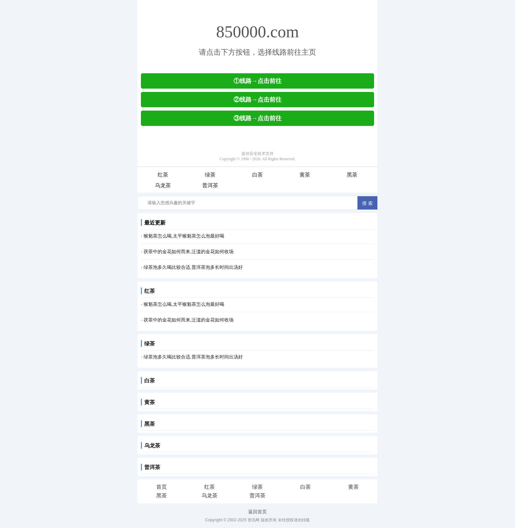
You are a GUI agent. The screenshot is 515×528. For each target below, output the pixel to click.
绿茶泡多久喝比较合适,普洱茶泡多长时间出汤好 (193, 267)
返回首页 (257, 511)
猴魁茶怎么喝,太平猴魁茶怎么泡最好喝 (184, 236)
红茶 (163, 175)
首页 (161, 487)
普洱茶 (210, 185)
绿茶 (210, 175)
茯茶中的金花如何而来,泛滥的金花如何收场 (189, 251)
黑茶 (352, 175)
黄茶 (304, 175)
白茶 (257, 175)
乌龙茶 (163, 185)
